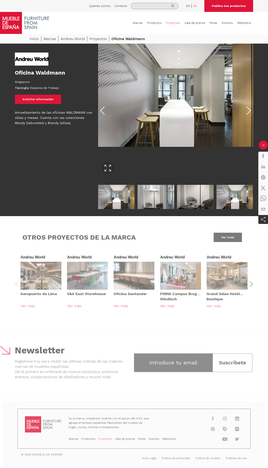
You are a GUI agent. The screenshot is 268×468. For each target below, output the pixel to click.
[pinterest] (263, 177)
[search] (154, 6)
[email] (263, 209)
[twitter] (263, 188)
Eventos (227, 23)
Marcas (138, 23)
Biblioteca (244, 23)
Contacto (120, 6)
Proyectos (173, 23)
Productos (154, 23)
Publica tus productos (229, 6)
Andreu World (73, 39)
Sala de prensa (195, 23)
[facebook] (263, 156)
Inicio (34, 39)
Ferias (213, 23)
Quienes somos (100, 6)
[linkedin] (263, 166)
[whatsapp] (263, 198)
